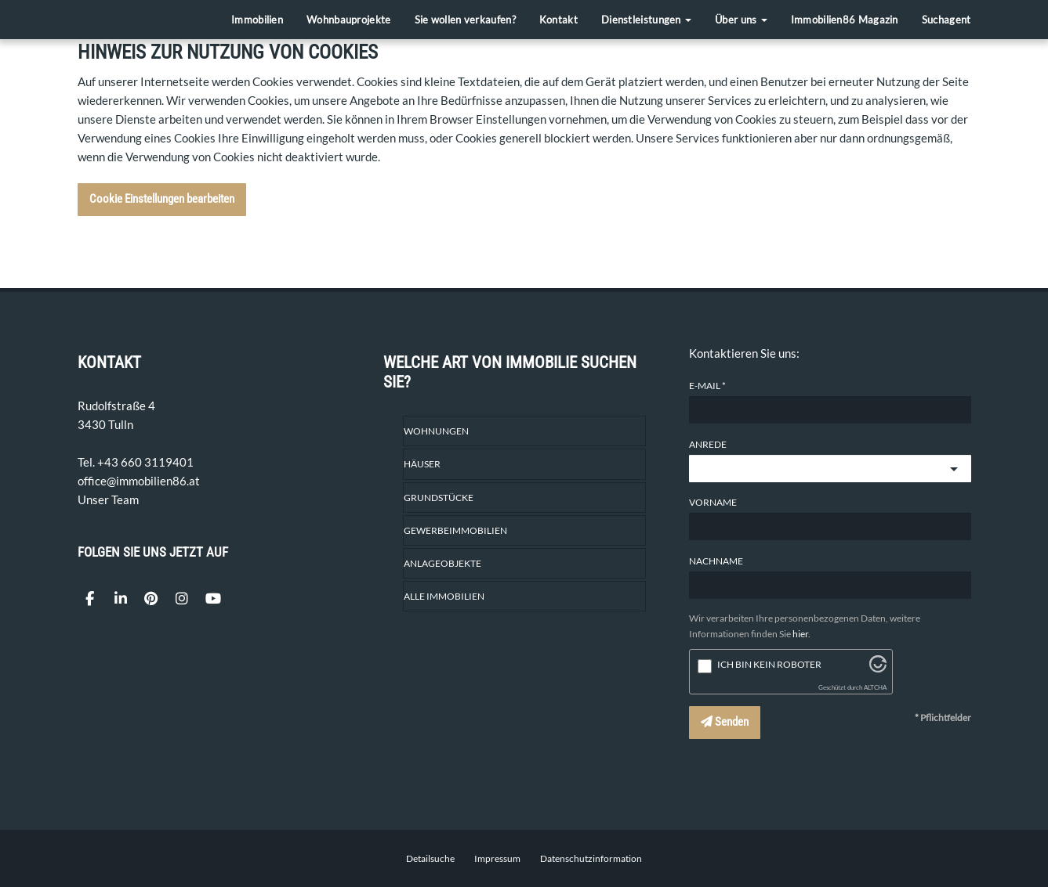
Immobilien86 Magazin (844, 19)
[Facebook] (90, 598)
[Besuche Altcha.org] (878, 668)
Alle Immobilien (444, 596)
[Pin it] (151, 598)
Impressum (497, 858)
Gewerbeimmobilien (455, 530)
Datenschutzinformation (591, 858)
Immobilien (257, 19)
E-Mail (704, 385)
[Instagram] (181, 598)
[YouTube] (212, 598)
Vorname (713, 502)
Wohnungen (436, 431)
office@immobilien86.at (139, 481)
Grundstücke (438, 497)
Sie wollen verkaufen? (465, 19)
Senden (725, 722)
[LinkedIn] (120, 598)
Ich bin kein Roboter (769, 664)
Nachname (716, 561)
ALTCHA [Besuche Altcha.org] (875, 687)
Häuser (422, 464)
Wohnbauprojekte (348, 19)
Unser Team (108, 499)
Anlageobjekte (442, 563)
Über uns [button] (741, 19)
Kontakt (558, 19)
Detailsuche (430, 858)
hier (800, 634)
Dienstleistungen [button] (646, 19)
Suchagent (946, 19)
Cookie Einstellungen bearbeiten (161, 199)
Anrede (708, 444)
